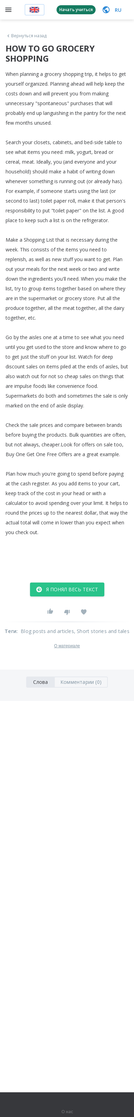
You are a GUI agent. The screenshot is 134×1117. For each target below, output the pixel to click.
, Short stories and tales (101, 631)
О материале (67, 645)
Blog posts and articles (47, 631)
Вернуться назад (26, 36)
